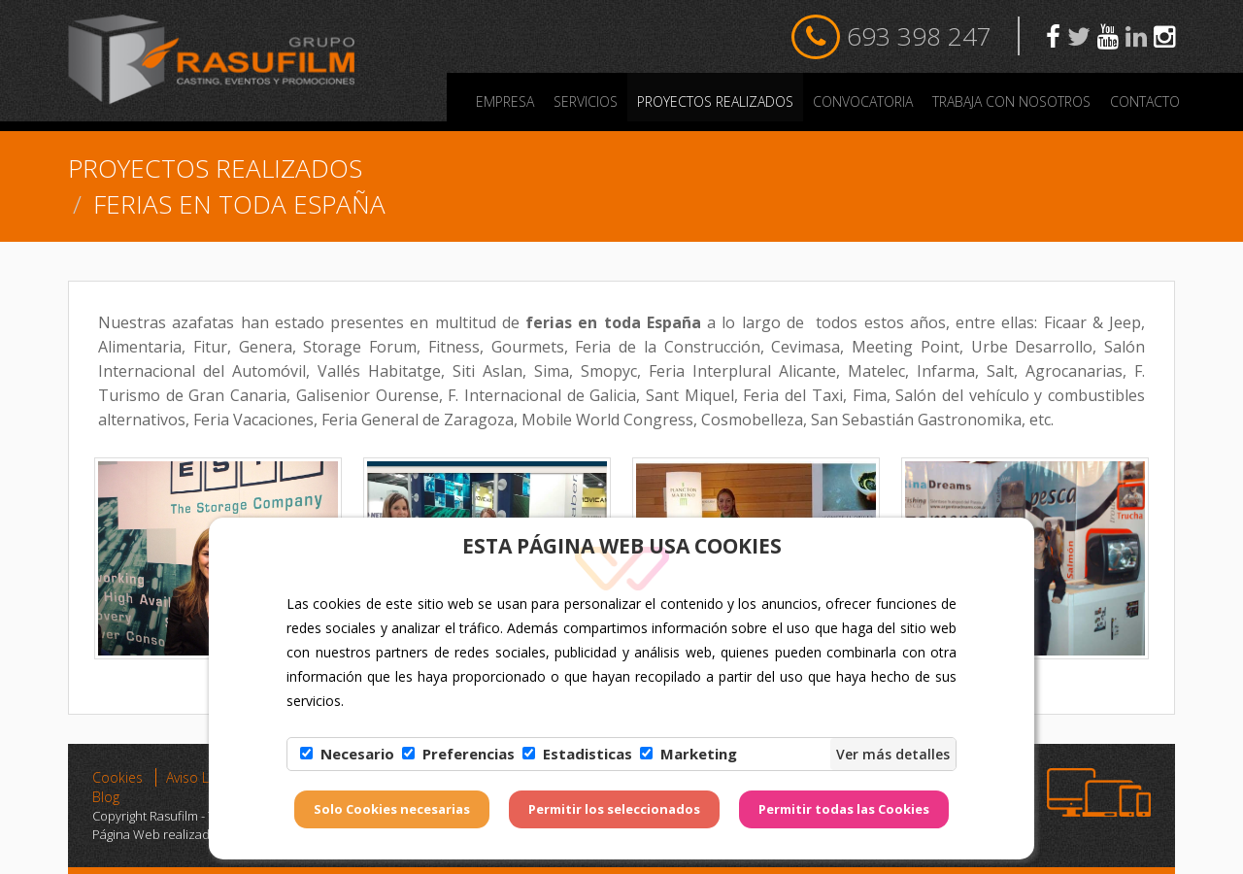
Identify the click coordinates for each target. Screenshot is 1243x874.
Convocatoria (863, 101)
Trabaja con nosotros (1011, 101)
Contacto (1145, 101)
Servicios (586, 101)
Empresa (505, 101)
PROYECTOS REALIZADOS (715, 101)
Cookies (117, 777)
